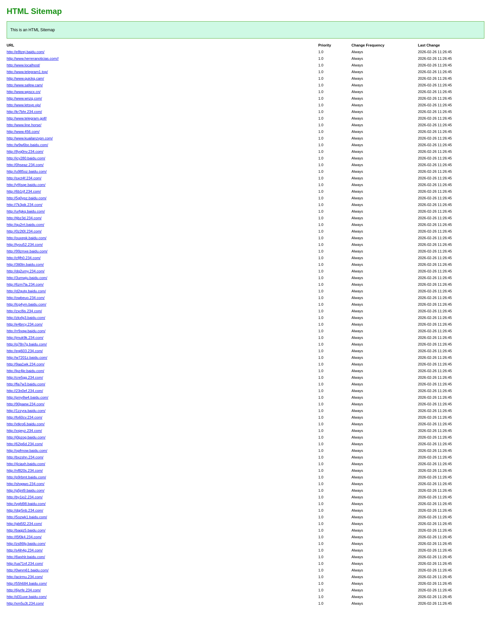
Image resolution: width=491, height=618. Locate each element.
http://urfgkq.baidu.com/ (26, 211)
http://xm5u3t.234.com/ (25, 603)
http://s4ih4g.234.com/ (25, 550)
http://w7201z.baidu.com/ (27, 358)
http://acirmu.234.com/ (25, 577)
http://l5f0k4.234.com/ (24, 537)
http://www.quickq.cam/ (25, 78)
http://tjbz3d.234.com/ (24, 218)
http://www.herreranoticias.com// (33, 58)
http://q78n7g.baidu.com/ (27, 344)
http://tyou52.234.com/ (25, 245)
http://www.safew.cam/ (25, 85)
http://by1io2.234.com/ (25, 497)
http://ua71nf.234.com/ (25, 564)
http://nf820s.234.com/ (25, 470)
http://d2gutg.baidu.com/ (26, 291)
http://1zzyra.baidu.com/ (26, 411)
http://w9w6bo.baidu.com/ (27, 145)
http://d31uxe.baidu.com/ (27, 597)
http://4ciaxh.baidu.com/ (26, 464)
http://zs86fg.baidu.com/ (26, 544)
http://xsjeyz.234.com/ (24, 431)
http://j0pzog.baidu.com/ (26, 437)
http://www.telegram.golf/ (27, 118)
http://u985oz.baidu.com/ (27, 171)
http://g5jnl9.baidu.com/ (26, 490)
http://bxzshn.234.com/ (25, 457)
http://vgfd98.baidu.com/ (26, 504)
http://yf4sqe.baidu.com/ (26, 185)
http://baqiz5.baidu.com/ (26, 530)
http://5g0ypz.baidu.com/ (27, 198)
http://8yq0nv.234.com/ (25, 152)
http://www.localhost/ (23, 65)
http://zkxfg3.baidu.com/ (26, 318)
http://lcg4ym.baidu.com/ (26, 304)
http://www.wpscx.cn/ (24, 92)
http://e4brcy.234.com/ (25, 324)
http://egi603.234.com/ (25, 351)
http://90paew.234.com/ (26, 404)
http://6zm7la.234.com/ (25, 284)
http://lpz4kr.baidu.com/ (25, 371)
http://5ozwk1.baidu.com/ (27, 517)
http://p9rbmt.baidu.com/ (26, 477)
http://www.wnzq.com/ (24, 98)
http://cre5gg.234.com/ (25, 377)
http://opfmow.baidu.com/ (27, 451)
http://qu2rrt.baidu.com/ (25, 225)
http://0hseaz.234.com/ (25, 165)
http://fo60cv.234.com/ (24, 417)
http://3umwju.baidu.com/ (27, 278)
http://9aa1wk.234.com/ (26, 364)
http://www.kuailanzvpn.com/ (30, 138)
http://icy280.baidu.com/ (26, 158)
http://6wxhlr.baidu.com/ (26, 557)
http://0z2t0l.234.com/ (24, 231)
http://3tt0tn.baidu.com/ (25, 264)
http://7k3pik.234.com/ (25, 205)
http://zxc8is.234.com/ (24, 311)
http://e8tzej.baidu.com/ (26, 52)
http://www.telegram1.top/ (27, 72)
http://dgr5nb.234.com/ (25, 510)
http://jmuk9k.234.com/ (25, 338)
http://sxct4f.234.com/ (24, 178)
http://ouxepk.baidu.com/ (27, 238)
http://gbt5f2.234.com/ (24, 524)
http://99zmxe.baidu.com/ (27, 251)
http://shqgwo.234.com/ (26, 484)
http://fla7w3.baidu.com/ (26, 384)
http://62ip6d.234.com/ (25, 444)
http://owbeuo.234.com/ (26, 298)
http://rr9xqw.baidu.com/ (26, 331)
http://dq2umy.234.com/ (26, 271)
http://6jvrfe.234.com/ (24, 590)
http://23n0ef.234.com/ (25, 391)
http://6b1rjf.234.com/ (24, 191)
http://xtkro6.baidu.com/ (26, 424)
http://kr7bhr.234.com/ (24, 112)
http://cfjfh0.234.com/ (24, 258)
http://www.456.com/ (23, 132)
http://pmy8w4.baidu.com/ (27, 397)
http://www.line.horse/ (24, 125)
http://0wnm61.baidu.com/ (28, 570)
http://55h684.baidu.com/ (27, 583)
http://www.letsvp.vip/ (24, 105)
